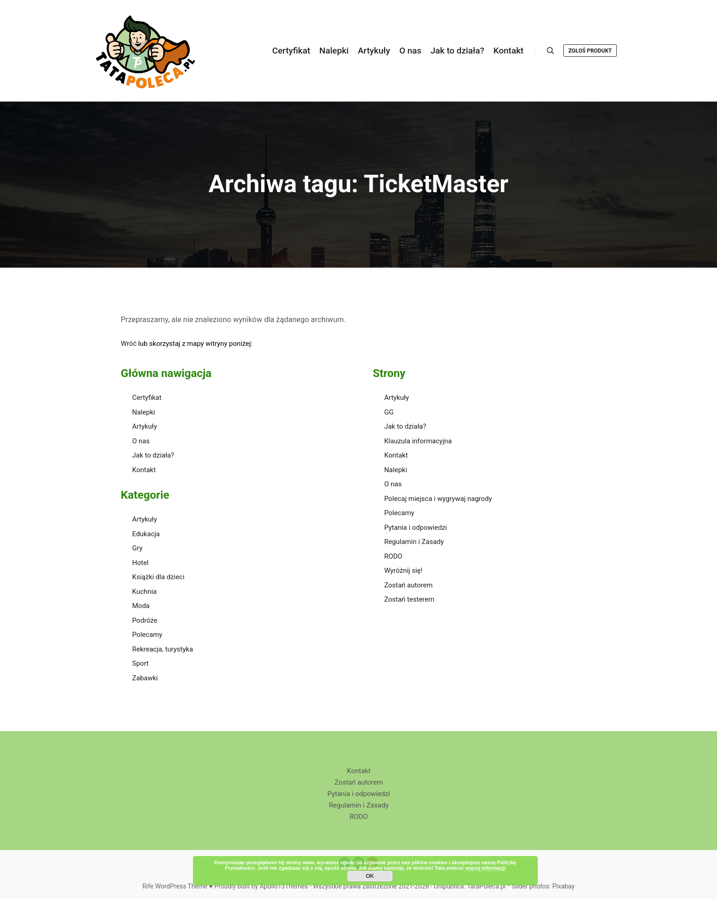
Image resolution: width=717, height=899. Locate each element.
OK (370, 876)
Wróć (129, 343)
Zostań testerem (409, 599)
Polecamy (147, 634)
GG (388, 412)
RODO (393, 556)
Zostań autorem (408, 585)
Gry (137, 548)
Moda (141, 606)
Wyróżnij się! (403, 570)
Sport (140, 663)
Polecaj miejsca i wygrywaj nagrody (438, 499)
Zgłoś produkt (590, 51)
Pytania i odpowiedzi (415, 527)
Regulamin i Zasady (414, 542)
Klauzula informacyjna (418, 441)
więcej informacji (485, 868)
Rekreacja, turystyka (162, 649)
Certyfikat (146, 397)
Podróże (144, 620)
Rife (147, 886)
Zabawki (145, 678)
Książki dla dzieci (158, 577)
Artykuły (144, 426)
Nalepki (143, 412)
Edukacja (146, 534)
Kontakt (144, 470)
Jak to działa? (153, 455)
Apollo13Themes (284, 886)
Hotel (140, 563)
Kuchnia (144, 591)
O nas (141, 441)
